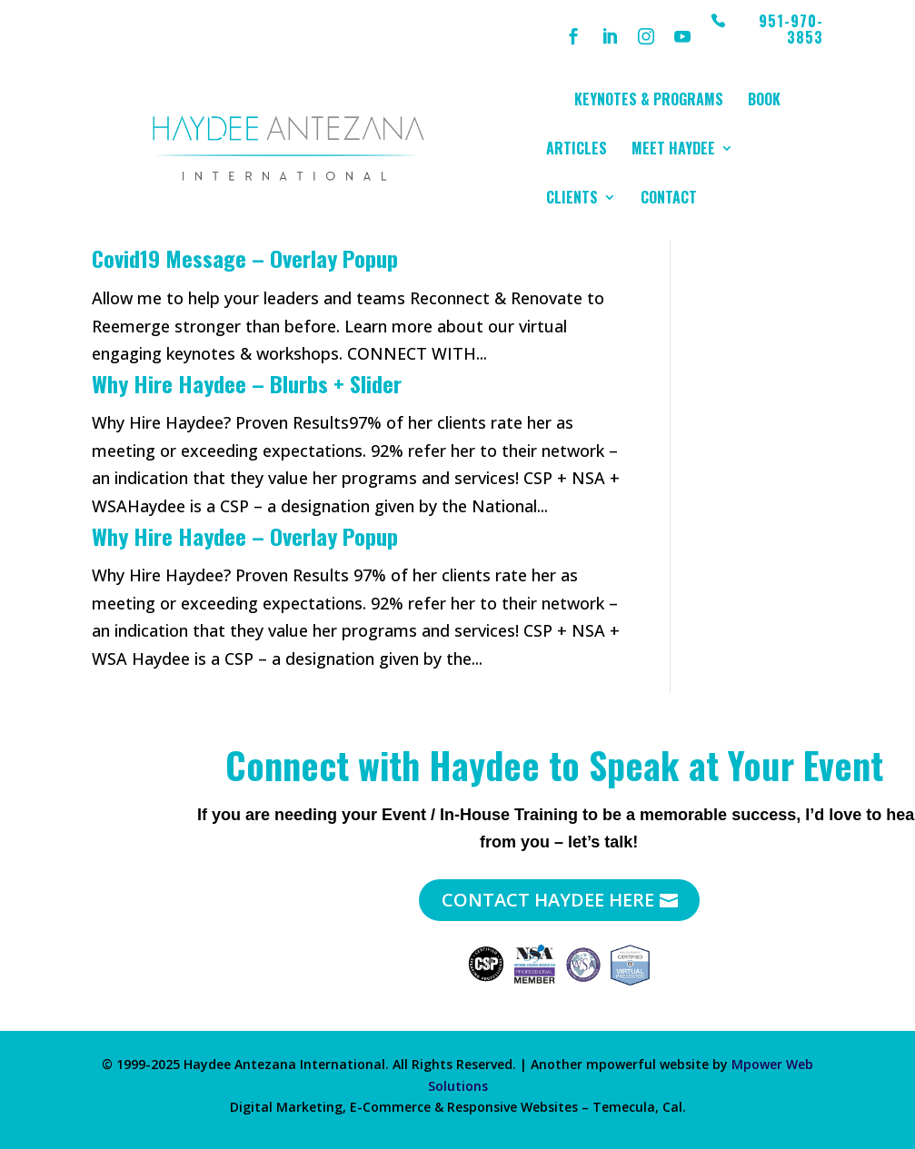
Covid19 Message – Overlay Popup (245, 258)
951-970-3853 (791, 30)
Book (764, 101)
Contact (669, 199)
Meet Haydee (673, 150)
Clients (572, 199)
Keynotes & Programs (648, 101)
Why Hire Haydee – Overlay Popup (245, 536)
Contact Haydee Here (548, 899)
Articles (576, 150)
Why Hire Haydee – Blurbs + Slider (247, 383)
